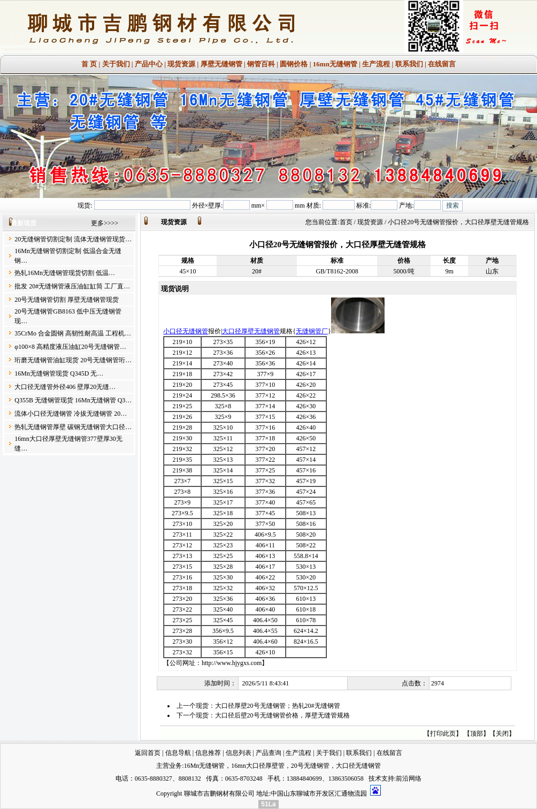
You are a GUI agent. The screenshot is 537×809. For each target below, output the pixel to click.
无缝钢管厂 (312, 331)
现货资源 (181, 64)
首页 (346, 222)
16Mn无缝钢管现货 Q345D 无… (58, 373)
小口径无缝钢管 (185, 331)
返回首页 (147, 753)
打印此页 (443, 733)
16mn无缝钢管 (335, 64)
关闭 (502, 733)
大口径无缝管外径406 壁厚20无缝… (65, 387)
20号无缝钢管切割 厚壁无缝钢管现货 (66, 299)
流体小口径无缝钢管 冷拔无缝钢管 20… (70, 413)
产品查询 (268, 753)
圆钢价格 (294, 64)
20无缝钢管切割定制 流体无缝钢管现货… (73, 239)
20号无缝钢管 (310, 765)
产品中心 (149, 64)
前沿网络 (408, 778)
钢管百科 (261, 64)
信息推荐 (208, 753)
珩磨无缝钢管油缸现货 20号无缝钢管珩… (73, 360)
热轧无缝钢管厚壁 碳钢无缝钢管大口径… (73, 427)
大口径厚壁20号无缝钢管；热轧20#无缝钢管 (277, 705)
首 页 (89, 64)
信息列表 (238, 753)
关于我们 (116, 64)
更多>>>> (104, 223)
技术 (375, 778)
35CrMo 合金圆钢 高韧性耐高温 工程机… (72, 333)
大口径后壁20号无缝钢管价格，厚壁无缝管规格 (282, 715)
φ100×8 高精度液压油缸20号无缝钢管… (70, 346)
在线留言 (442, 64)
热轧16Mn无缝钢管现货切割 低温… (64, 273)
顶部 (476, 733)
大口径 (231, 331)
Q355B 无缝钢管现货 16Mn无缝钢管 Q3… (73, 400)
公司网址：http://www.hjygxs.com (216, 663)
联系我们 (409, 64)
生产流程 (376, 64)
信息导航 (178, 753)
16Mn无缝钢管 (204, 765)
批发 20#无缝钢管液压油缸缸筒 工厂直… (72, 286)
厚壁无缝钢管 (221, 64)
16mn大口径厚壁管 (257, 765)
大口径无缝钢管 (358, 765)
